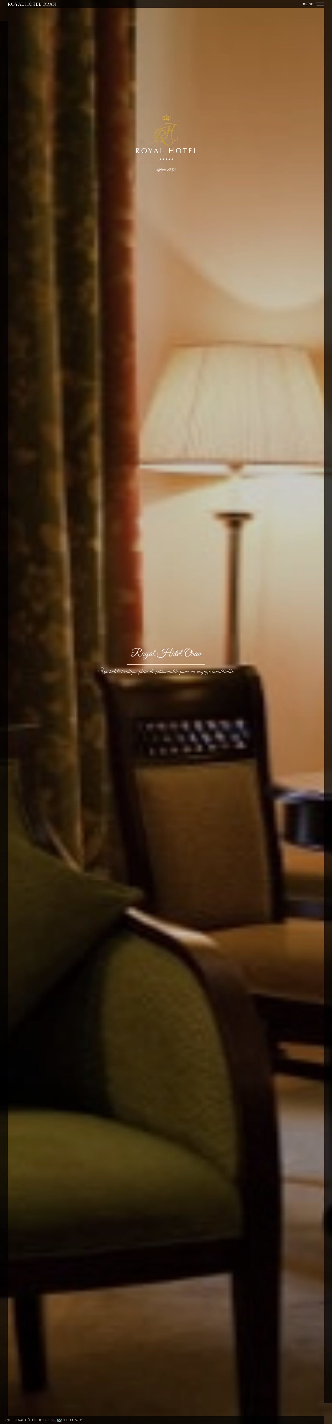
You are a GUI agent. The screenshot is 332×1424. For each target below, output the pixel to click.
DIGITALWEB (72, 1420)
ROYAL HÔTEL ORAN (32, 4)
